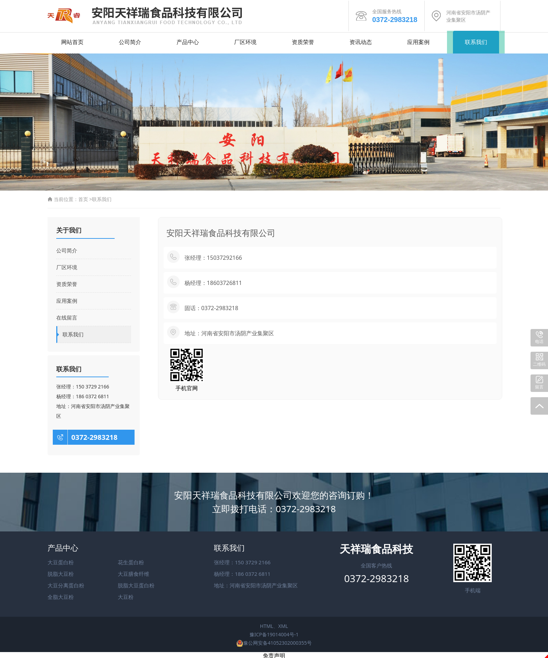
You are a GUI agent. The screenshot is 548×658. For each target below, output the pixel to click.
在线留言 (66, 315)
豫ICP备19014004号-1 (274, 632)
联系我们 (476, 40)
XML (283, 624)
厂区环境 (245, 40)
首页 (83, 197)
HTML (266, 624)
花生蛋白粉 (131, 560)
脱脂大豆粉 (61, 571)
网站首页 (72, 40)
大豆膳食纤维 (133, 571)
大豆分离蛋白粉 (66, 583)
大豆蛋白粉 (61, 560)
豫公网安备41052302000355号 (274, 641)
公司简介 (130, 40)
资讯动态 (360, 40)
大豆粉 (126, 595)
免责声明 (274, 654)
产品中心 (187, 40)
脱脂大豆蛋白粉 (136, 583)
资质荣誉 (303, 40)
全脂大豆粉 (61, 595)
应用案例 (418, 40)
